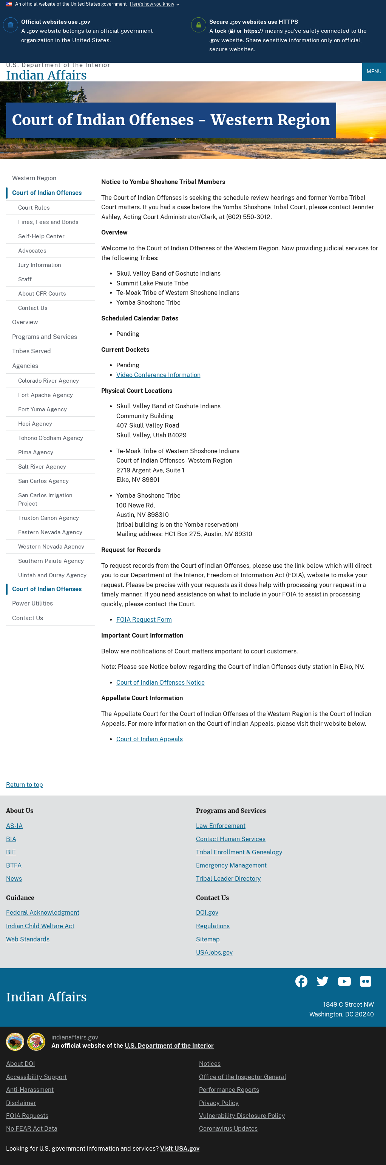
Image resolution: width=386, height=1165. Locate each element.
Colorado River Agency (48, 380)
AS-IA (14, 825)
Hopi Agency (35, 423)
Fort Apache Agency (45, 395)
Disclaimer (21, 1103)
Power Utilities (32, 603)
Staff (25, 279)
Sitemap (208, 939)
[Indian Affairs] (184, 75)
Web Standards (27, 939)
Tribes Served (31, 351)
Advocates (32, 250)
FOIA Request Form (144, 619)
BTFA (14, 865)
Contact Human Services (231, 839)
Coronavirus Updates (228, 1128)
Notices (210, 1063)
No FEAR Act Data (31, 1128)
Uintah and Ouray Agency (52, 575)
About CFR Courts (42, 293)
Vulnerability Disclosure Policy (242, 1115)
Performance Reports (229, 1089)
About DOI (20, 1063)
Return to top (24, 784)
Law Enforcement (220, 825)
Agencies (25, 365)
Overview (25, 322)
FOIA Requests (27, 1115)
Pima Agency (35, 452)
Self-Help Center (41, 236)
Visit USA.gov (179, 1148)
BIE (11, 852)
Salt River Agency (42, 466)
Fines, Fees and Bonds (48, 222)
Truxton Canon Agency (48, 518)
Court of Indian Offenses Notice (160, 682)
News (14, 878)
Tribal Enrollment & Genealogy (239, 852)
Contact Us (33, 308)
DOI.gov (207, 912)
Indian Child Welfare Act (40, 926)
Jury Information (39, 265)
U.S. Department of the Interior (169, 1045)
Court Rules (34, 207)
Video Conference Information (158, 375)
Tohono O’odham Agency (50, 438)
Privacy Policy (219, 1103)
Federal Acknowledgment (42, 912)
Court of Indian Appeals (149, 739)
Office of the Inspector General (242, 1077)
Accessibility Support (36, 1077)
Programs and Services (44, 336)
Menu (374, 71)
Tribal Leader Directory (228, 878)
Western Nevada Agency (51, 546)
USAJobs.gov (214, 952)
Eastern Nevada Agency (50, 532)
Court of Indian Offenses (47, 192)
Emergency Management (231, 865)
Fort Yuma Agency (42, 409)
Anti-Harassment (30, 1089)
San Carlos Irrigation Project (45, 499)
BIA (11, 839)
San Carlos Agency (43, 481)
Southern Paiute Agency (51, 561)
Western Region (34, 178)
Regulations (213, 926)
